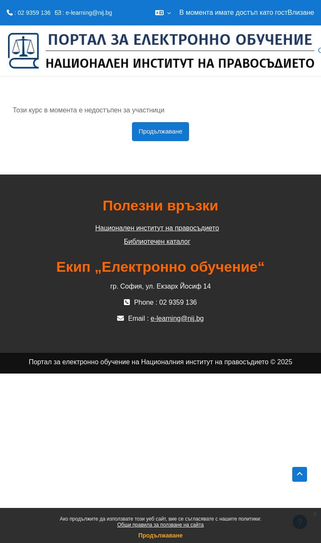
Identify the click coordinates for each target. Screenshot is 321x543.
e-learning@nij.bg (89, 12)
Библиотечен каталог (157, 241)
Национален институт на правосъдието (157, 228)
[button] (163, 12)
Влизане (301, 12)
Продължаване (160, 535)
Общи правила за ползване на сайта (160, 525)
